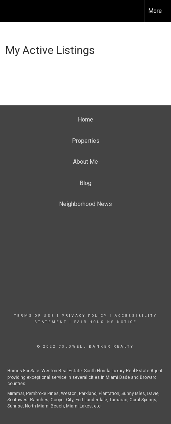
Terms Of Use (34, 316)
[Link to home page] (12, 11)
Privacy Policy (85, 316)
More (155, 10)
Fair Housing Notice (105, 322)
